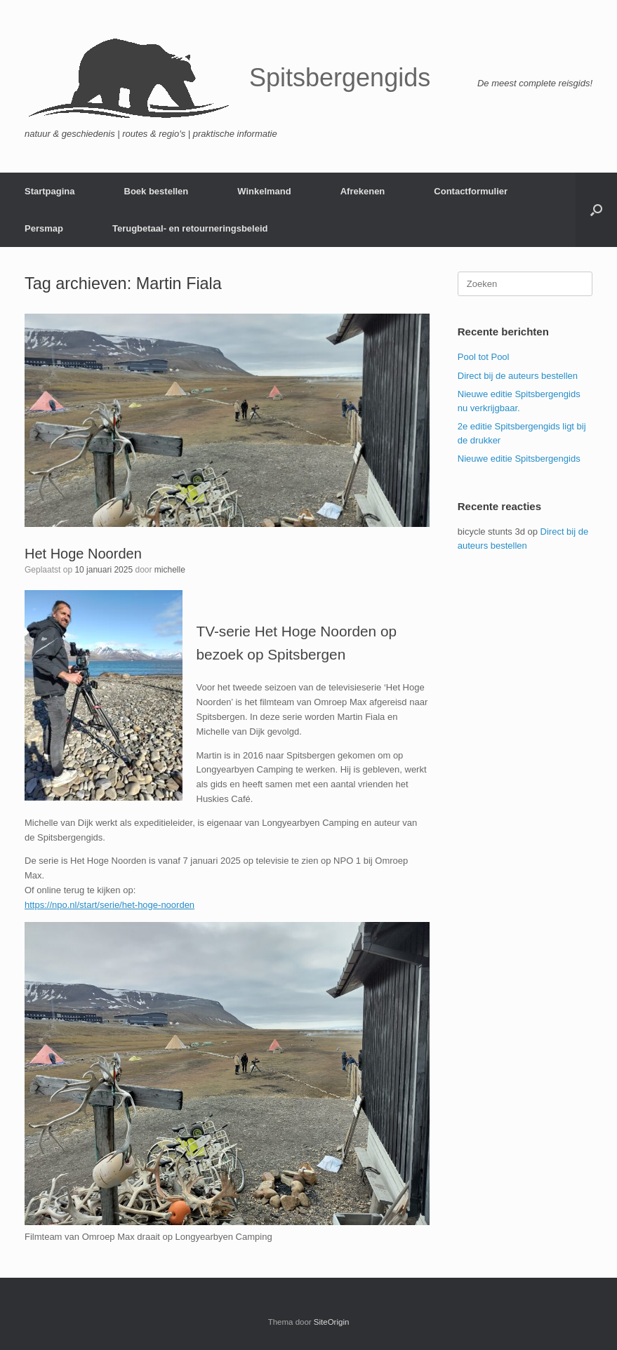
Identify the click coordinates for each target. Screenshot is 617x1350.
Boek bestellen (156, 191)
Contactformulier (470, 191)
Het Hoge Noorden (83, 553)
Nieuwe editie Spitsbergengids (519, 458)
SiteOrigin (332, 1322)
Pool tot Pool (484, 357)
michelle (169, 570)
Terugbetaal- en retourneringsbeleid (190, 228)
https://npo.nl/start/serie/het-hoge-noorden (109, 905)
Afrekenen (362, 191)
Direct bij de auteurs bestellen (518, 375)
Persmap (44, 228)
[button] (596, 210)
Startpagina (50, 191)
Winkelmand (264, 191)
